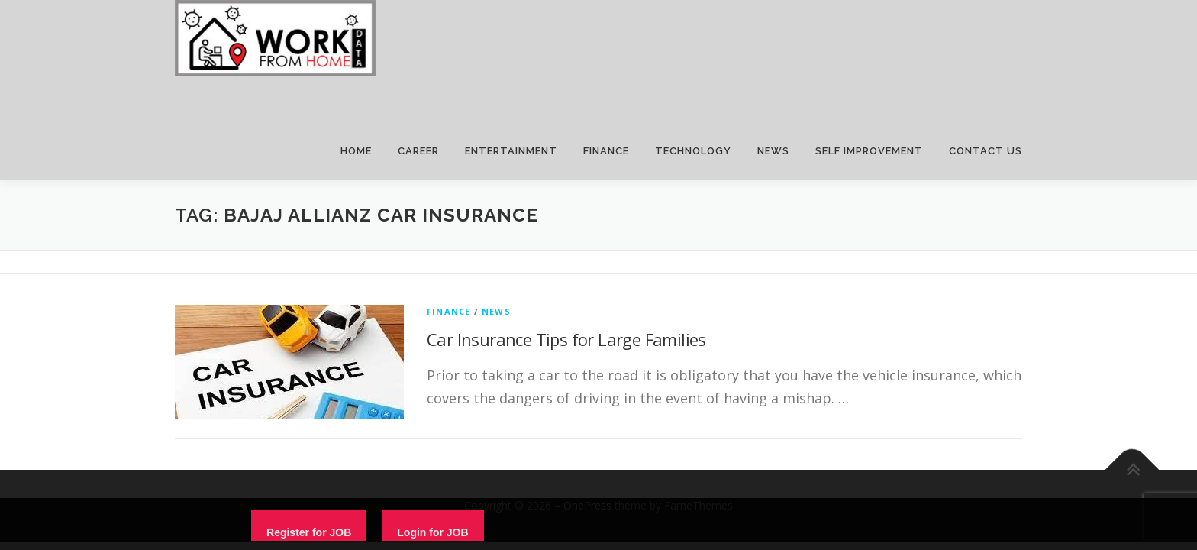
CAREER (418, 151)
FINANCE (606, 151)
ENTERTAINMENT (511, 151)
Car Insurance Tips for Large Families (566, 339)
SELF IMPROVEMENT (869, 151)
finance (448, 311)
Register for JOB (308, 532)
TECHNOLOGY (693, 151)
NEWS (773, 151)
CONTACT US (985, 151)
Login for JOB (432, 532)
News (496, 311)
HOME (356, 151)
